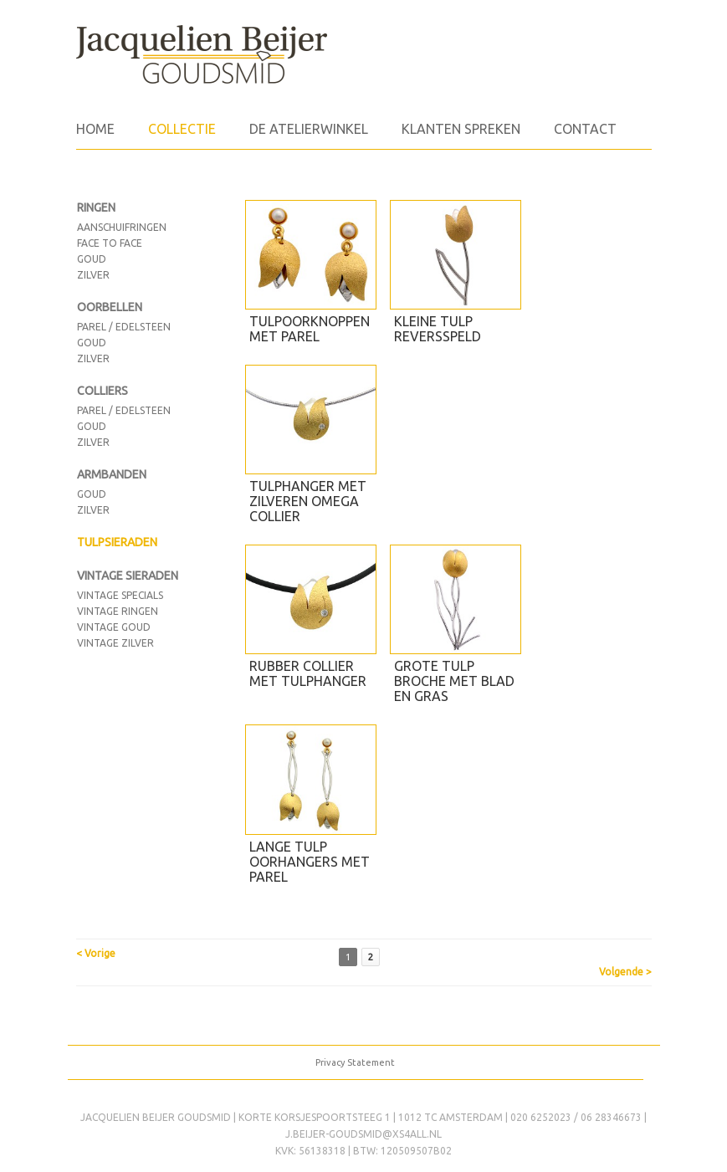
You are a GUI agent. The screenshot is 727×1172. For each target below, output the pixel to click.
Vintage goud (114, 627)
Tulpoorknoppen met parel (309, 329)
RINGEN (96, 207)
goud (91, 258)
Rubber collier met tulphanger (307, 673)
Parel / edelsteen (124, 326)
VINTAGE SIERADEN (127, 575)
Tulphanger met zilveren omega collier (307, 501)
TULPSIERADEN (117, 542)
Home (95, 128)
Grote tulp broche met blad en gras (454, 681)
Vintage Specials (120, 595)
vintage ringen (117, 611)
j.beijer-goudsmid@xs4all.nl (363, 1133)
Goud (91, 342)
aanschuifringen (121, 227)
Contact (585, 128)
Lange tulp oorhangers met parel (309, 861)
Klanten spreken (461, 128)
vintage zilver (115, 642)
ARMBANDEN (111, 474)
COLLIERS (102, 390)
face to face (109, 243)
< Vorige (95, 953)
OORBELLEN (109, 307)
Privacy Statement (355, 1062)
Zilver (93, 358)
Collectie (182, 128)
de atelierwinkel (308, 128)
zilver (93, 274)
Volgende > (625, 971)
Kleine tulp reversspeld (437, 329)
